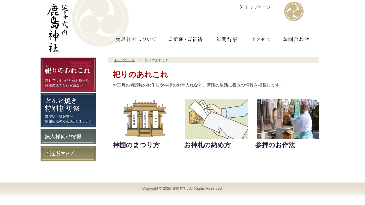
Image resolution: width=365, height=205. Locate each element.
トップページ (258, 7)
